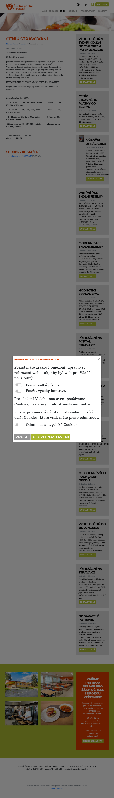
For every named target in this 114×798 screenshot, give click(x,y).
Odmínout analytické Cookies (51, 424)
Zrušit (22, 437)
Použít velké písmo (42, 385)
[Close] (99, 359)
